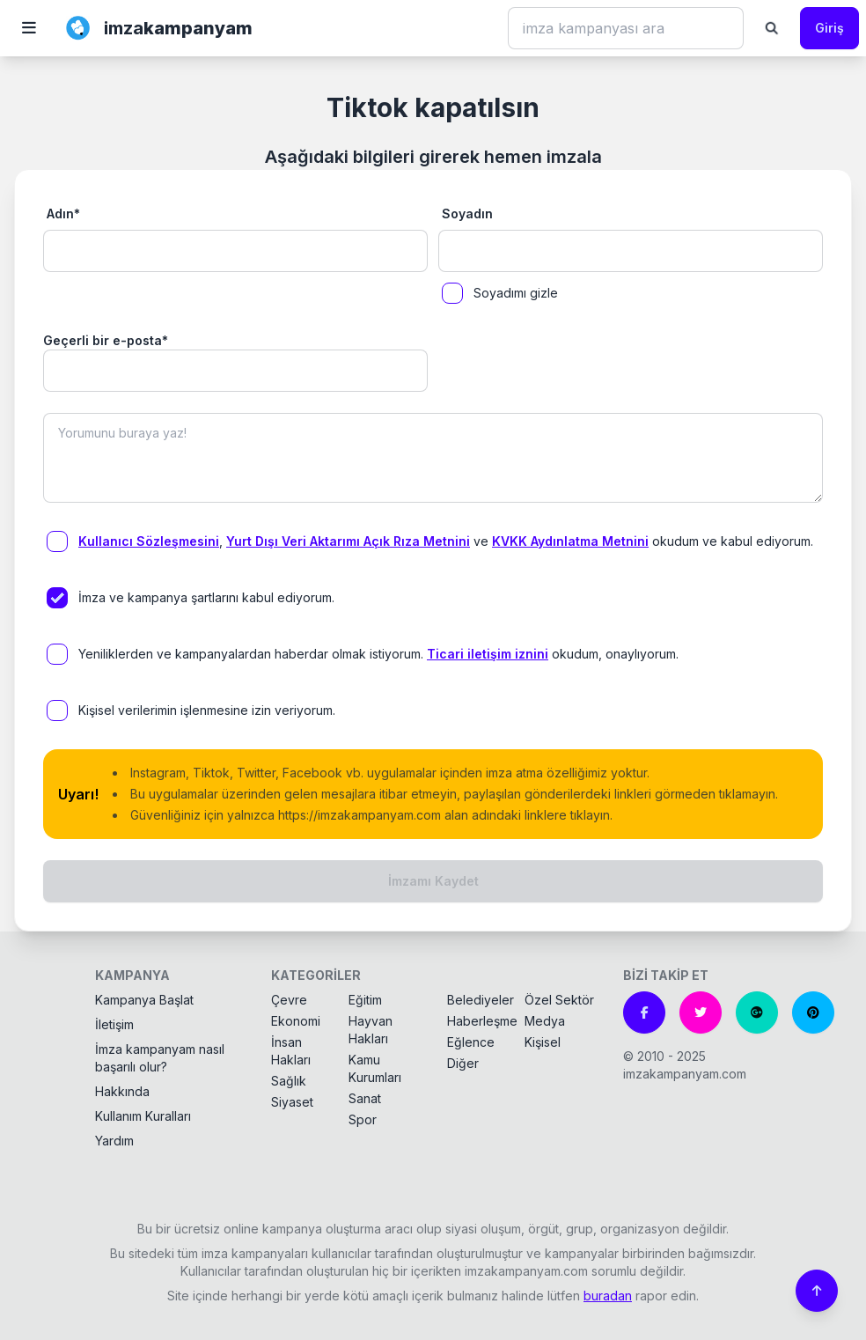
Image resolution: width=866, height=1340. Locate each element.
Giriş (829, 27)
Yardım (114, 1140)
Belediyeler (480, 999)
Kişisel (543, 1041)
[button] (29, 28)
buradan (607, 1295)
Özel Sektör (559, 999)
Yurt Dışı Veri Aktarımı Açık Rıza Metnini (348, 541)
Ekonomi (295, 1020)
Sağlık (288, 1080)
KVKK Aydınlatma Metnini (570, 541)
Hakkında (122, 1091)
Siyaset (292, 1101)
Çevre (289, 999)
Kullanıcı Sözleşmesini (148, 541)
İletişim (114, 1024)
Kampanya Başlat (144, 999)
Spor (363, 1119)
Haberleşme (482, 1020)
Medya (545, 1020)
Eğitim (365, 999)
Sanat (365, 1098)
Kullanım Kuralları (143, 1115)
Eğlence (471, 1041)
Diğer (463, 1063)
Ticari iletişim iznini (487, 653)
